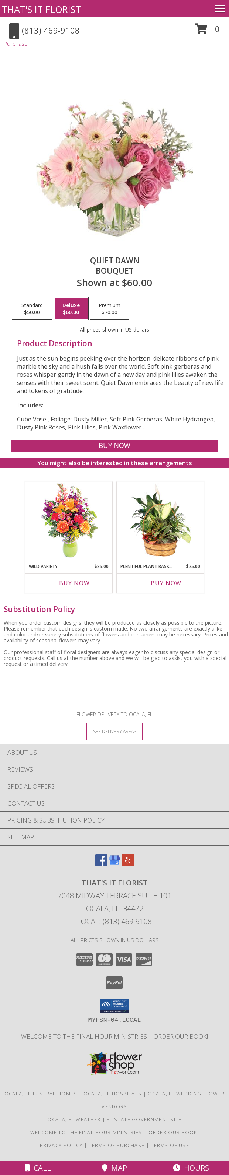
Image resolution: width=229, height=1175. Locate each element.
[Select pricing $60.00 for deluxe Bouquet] (71, 308)
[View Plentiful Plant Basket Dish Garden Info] (160, 520)
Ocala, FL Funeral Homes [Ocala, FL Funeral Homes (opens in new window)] (40, 1093)
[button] (207, 31)
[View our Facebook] (101, 863)
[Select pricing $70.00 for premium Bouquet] (109, 308)
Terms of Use (170, 1145)
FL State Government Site (144, 1119)
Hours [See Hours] (191, 1168)
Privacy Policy (61, 1145)
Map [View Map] (114, 1168)
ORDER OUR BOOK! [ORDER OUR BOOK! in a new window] (180, 1036)
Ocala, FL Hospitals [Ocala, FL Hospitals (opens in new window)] (112, 1093)
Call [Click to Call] (38, 1168)
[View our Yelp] (128, 863)
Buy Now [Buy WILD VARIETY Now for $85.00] (74, 583)
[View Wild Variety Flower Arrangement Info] (69, 520)
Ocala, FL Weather (73, 1119)
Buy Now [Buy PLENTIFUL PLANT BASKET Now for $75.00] (166, 583)
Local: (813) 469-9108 (114, 921)
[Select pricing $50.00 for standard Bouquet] (32, 308)
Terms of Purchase (116, 1145)
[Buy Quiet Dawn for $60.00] (114, 446)
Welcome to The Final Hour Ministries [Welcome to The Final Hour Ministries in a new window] (84, 1036)
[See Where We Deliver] (114, 730)
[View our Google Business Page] (114, 863)
